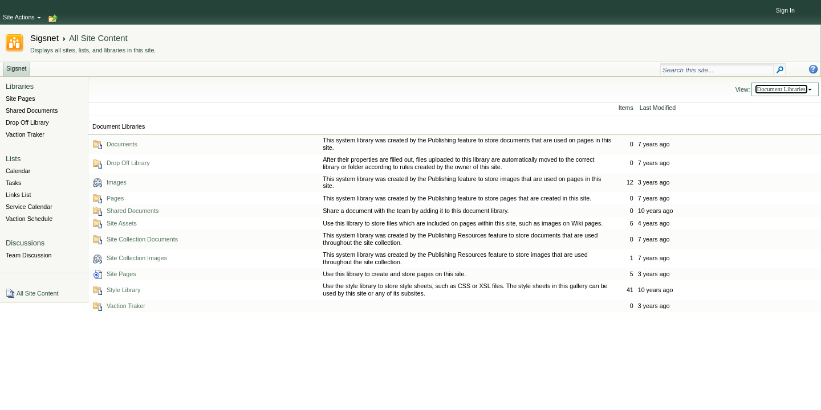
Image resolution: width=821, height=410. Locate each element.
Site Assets (122, 223)
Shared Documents (132, 210)
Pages (115, 198)
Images (117, 182)
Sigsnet (44, 38)
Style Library (123, 289)
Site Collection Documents (142, 239)
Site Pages (121, 273)
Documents (122, 144)
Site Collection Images (137, 258)
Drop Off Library (128, 162)
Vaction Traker (126, 305)
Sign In (785, 10)
